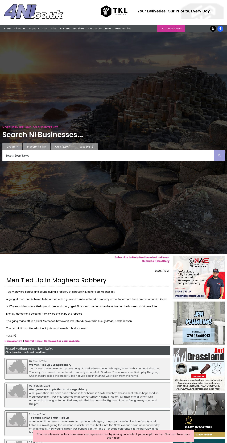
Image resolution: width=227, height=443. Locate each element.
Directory (20, 28)
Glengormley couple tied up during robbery (58, 389)
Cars (45, 28)
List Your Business (171, 28)
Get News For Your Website (62, 341)
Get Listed (79, 28)
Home (7, 28)
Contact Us (95, 28)
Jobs (53, 28)
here (15, 352)
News (108, 28)
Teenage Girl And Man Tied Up (49, 418)
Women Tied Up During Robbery (50, 365)
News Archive (123, 28)
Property (34, 28)
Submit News (33, 341)
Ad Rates (64, 28)
